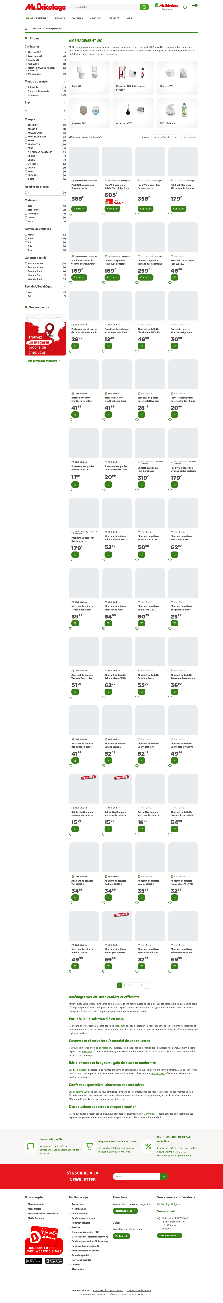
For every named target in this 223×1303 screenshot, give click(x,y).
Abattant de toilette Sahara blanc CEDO (115, 538)
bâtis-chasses (80, 1069)
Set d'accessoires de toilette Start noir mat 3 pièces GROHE (83, 264)
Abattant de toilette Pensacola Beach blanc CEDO (183, 678)
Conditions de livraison (83, 1218)
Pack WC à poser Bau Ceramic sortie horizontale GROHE (82, 188)
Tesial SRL (139, 1294)
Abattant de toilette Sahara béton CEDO (115, 676)
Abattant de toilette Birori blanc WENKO (149, 331)
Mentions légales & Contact (108, 1290)
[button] (194, 7)
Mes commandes (36, 1204)
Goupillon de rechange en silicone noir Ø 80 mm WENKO (117, 332)
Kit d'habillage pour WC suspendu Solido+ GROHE (182, 188)
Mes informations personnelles (43, 1213)
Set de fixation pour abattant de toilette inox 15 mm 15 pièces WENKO (82, 817)
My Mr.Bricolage (36, 1218)
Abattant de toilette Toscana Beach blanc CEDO (82, 678)
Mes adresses (34, 1208)
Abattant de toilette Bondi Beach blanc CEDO (82, 747)
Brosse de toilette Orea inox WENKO (183, 262)
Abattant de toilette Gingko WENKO (115, 745)
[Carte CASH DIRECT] (148, 1145)
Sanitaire (37, 28)
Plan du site (77, 1269)
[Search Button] (144, 7)
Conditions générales (139, 1290)
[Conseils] (31, 1145)
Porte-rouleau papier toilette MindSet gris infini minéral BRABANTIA (116, 471)
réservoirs (87, 1051)
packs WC (119, 1025)
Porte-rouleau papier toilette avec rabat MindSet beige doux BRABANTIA (82, 471)
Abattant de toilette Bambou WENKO (82, 951)
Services (75, 1227)
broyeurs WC (158, 1073)
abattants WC (80, 1091)
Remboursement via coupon (85, 1250)
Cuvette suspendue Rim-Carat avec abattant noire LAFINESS (148, 472)
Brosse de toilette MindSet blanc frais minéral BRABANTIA (116, 401)
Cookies (75, 1264)
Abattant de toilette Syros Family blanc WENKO (148, 952)
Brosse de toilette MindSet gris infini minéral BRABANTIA (82, 401)
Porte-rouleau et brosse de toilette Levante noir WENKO (84, 332)
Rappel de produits (81, 1255)
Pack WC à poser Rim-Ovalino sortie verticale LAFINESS (183, 471)
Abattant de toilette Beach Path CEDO (148, 538)
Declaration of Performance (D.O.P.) (89, 1236)
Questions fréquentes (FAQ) (85, 1232)
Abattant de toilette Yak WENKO (82, 882)
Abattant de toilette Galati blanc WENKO (182, 745)
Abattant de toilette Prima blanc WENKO (182, 882)
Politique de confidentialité (85, 1246)
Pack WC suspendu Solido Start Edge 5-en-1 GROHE (117, 188)
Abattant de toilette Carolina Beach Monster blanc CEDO (149, 678)
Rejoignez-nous (123, 1210)
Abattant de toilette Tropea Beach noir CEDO (82, 609)
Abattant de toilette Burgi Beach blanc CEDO (181, 609)
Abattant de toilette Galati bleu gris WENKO (148, 747)
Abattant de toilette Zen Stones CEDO (181, 538)
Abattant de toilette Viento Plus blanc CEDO (115, 609)
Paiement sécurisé (80, 1222)
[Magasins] (89, 1145)
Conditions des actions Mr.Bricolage (89, 1241)
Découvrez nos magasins (42, 361)
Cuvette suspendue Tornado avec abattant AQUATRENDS (150, 264)
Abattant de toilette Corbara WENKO (115, 882)
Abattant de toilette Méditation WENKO (181, 951)
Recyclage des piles (81, 1260)
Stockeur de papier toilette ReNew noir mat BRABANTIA (148, 401)
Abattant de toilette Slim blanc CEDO (148, 608)
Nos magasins (78, 1208)
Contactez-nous (79, 1213)
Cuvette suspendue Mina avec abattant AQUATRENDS (115, 264)
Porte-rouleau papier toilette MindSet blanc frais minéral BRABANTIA (183, 402)
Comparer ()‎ (190, 137)
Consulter (79, 208)
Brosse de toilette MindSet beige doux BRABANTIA (181, 332)
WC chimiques (149, 1113)
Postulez (120, 1236)
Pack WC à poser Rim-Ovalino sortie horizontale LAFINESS (83, 541)
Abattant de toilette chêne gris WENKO (115, 951)
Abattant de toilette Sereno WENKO (148, 882)
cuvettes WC (105, 1047)
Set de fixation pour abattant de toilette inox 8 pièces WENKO (149, 815)
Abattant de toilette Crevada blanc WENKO (183, 814)
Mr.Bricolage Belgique (169, 1204)
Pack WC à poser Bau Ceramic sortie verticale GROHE (149, 188)
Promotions (77, 1204)
